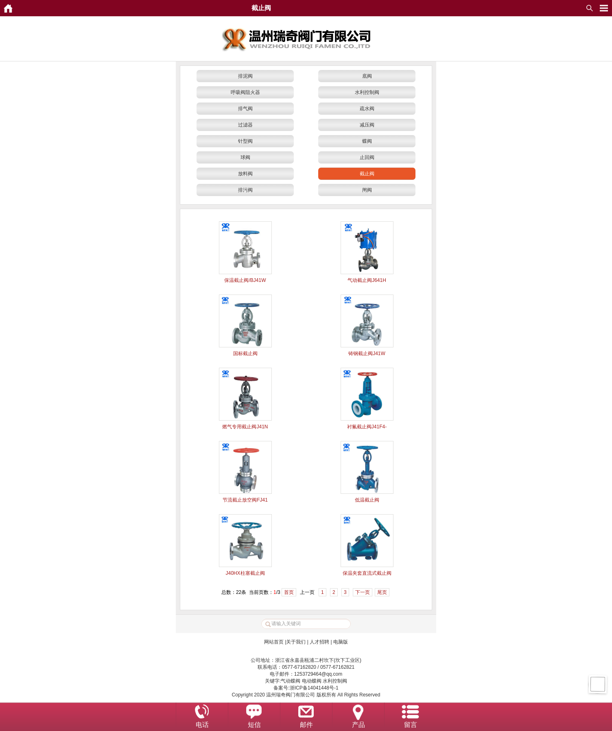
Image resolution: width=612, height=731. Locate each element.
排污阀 (245, 190)
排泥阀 (245, 76)
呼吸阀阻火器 (245, 92)
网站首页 (274, 642)
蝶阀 (367, 141)
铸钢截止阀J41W (366, 353)
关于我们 (296, 642)
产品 (358, 724)
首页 (289, 592)
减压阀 (367, 125)
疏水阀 (367, 108)
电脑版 (340, 642)
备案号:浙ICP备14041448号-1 (305, 688)
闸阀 (367, 190)
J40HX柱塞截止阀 (244, 573)
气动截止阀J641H (367, 280)
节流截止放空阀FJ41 (245, 500)
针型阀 (245, 141)
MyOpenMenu (604, 8)
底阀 (367, 76)
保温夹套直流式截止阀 (367, 573)
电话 (202, 724)
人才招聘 (319, 642)
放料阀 (245, 174)
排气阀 (245, 108)
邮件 (306, 724)
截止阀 (367, 174)
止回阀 (367, 157)
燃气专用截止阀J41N (245, 427)
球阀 (245, 157)
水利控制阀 (367, 92)
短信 (254, 724)
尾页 (382, 592)
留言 (410, 724)
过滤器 (245, 125)
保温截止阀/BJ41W (245, 280)
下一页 (362, 592)
